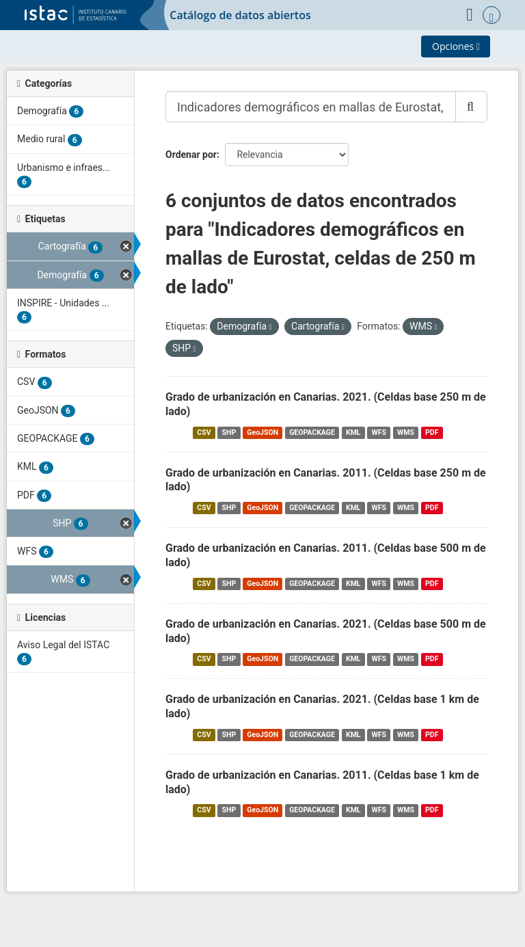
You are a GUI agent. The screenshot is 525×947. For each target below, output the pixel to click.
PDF (431, 432)
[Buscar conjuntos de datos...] (310, 106)
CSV (204, 432)
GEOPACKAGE (312, 432)
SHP (229, 432)
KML (353, 432)
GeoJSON (262, 432)
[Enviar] (471, 106)
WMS (405, 432)
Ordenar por (191, 154)
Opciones (456, 46)
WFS (379, 432)
